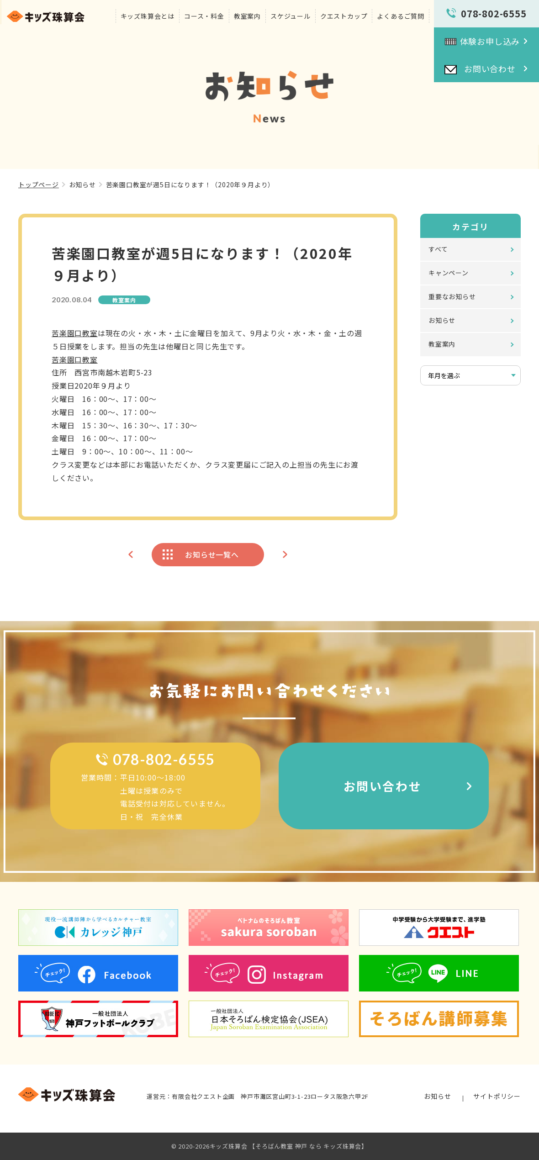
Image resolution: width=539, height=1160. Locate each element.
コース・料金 (204, 16)
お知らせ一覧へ (212, 554)
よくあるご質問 (400, 16)
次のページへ (285, 554)
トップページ (38, 184)
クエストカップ (344, 16)
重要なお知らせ (452, 296)
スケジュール (290, 16)
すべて (438, 248)
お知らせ (82, 184)
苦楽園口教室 (75, 332)
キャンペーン (448, 272)
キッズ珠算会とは (147, 16)
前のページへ (130, 554)
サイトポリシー (497, 1096)
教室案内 (247, 16)
